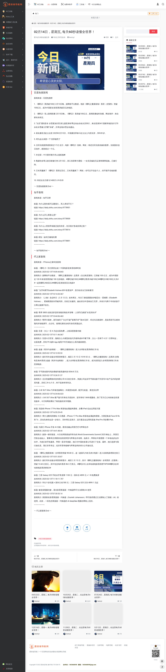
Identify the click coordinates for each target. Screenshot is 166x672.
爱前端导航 (44, 665)
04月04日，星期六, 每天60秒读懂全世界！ (147, 47)
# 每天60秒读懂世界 (45, 539)
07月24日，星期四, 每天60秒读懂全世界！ (108, 596)
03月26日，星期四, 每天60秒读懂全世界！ (147, 66)
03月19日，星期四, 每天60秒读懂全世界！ (147, 76)
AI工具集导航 (79, 645)
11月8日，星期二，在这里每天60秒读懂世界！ (76, 628)
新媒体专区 (91, 645)
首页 (34, 23)
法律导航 (100, 645)
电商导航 (109, 645)
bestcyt (70, 37)
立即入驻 (153, 13)
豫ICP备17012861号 (54, 665)
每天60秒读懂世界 (43, 23)
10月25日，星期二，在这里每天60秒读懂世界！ (76, 596)
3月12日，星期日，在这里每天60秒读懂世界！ (108, 628)
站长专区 (118, 645)
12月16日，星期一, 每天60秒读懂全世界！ (45, 628)
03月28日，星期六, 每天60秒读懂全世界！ (147, 57)
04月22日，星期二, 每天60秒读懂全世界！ (45, 596)
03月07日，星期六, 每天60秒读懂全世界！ (147, 85)
